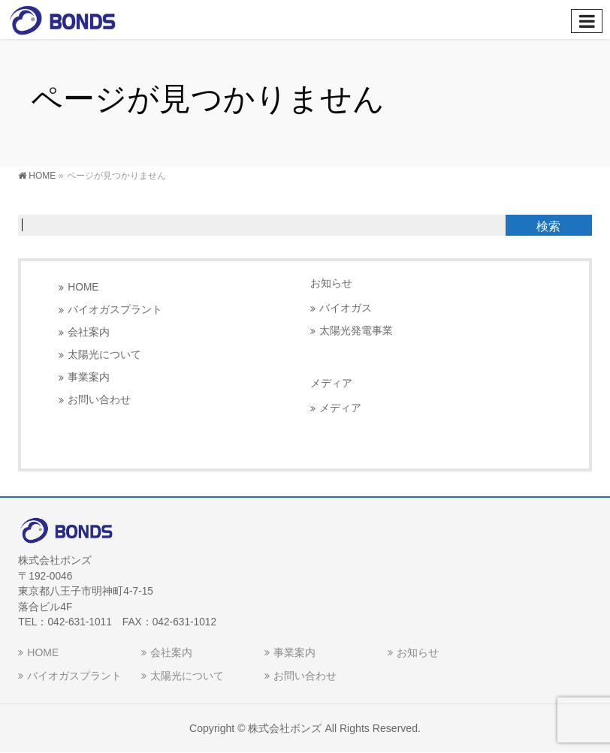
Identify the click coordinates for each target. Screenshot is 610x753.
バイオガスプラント (115, 309)
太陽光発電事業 (356, 330)
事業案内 (89, 377)
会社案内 (89, 332)
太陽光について (104, 354)
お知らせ (331, 283)
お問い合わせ (99, 399)
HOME (83, 287)
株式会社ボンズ (285, 728)
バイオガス (345, 308)
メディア (340, 408)
